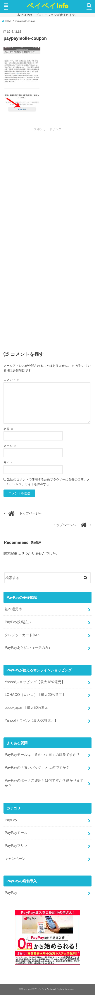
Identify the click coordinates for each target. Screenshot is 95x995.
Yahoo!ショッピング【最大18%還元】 (35, 682)
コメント (11, 379)
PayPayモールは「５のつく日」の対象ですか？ (42, 754)
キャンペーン (15, 858)
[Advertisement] (47, 184)
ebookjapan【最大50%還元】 (28, 707)
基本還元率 (13, 609)
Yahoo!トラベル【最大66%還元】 (31, 720)
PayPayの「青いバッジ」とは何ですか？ (37, 767)
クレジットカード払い (22, 635)
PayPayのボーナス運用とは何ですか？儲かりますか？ (44, 783)
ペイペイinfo (47, 5)
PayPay (11, 820)
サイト (8, 462)
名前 (8, 429)
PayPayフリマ (16, 846)
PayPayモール (16, 833)
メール (10, 445)
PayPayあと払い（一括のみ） (28, 647)
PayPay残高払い (18, 622)
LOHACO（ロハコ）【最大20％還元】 (35, 695)
